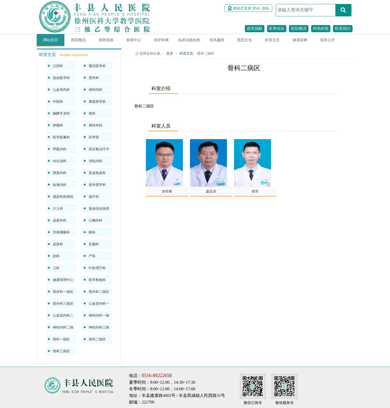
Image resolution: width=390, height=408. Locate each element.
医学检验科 (97, 280)
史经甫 (167, 191)
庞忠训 (211, 191)
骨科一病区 (61, 339)
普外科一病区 (63, 292)
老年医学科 (97, 185)
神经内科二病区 (63, 328)
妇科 (56, 256)
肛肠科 (94, 244)
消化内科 (95, 161)
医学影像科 (61, 137)
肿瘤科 (58, 125)
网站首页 (50, 40)
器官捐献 (255, 28)
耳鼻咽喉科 (61, 232)
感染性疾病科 (63, 197)
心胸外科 (95, 220)
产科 (92, 256)
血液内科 (59, 185)
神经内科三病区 (99, 328)
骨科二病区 (97, 339)
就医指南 (106, 40)
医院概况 (299, 28)
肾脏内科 (59, 173)
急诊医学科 (61, 78)
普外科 (94, 78)
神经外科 (95, 125)
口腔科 (58, 66)
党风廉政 (217, 40)
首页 (169, 53)
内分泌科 (59, 161)
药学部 (94, 137)
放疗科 (94, 197)
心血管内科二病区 (63, 316)
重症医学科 (97, 66)
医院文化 (244, 40)
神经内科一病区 (99, 316)
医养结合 (276, 28)
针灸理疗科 (97, 268)
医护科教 (161, 40)
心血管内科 (61, 90)
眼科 (92, 232)
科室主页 (272, 40)
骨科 (92, 113)
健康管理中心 (63, 280)
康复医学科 (97, 102)
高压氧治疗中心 (99, 150)
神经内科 (95, 90)
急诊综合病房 (99, 208)
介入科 (58, 208)
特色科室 (321, 28)
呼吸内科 (59, 149)
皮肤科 (58, 244)
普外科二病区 (99, 292)
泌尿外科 (59, 220)
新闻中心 (133, 40)
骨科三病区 (61, 351)
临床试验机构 (189, 40)
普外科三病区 (63, 304)
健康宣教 (300, 40)
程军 (255, 191)
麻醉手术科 (61, 113)
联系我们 (343, 28)
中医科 (58, 102)
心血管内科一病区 (99, 305)
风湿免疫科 (97, 173)
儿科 (56, 268)
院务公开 (327, 40)
